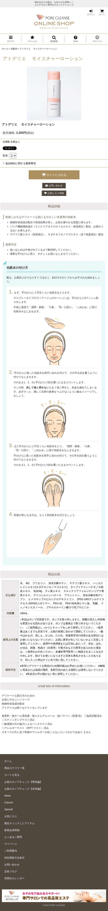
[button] (54, 38)
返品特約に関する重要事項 (19, 163)
